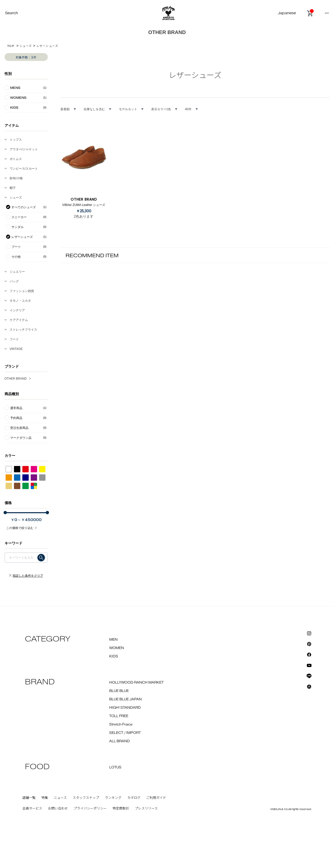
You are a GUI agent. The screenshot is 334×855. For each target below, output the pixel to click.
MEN (113, 640)
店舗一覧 (29, 798)
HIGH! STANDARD (125, 708)
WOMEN (116, 648)
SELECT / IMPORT (125, 733)
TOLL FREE (118, 716)
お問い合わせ (58, 808)
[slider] (5, 512)
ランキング (113, 798)
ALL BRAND (119, 741)
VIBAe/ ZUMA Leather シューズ (83, 205)
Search (11, 13)
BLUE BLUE (119, 691)
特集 (44, 798)
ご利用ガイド (156, 798)
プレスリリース (146, 808)
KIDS (113, 656)
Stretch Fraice (121, 724)
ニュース (60, 798)
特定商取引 (121, 808)
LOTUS (115, 767)
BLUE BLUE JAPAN (125, 699)
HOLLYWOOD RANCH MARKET (136, 683)
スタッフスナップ (86, 798)
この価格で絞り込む (20, 528)
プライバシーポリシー (90, 808)
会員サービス (32, 808)
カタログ (133, 798)
